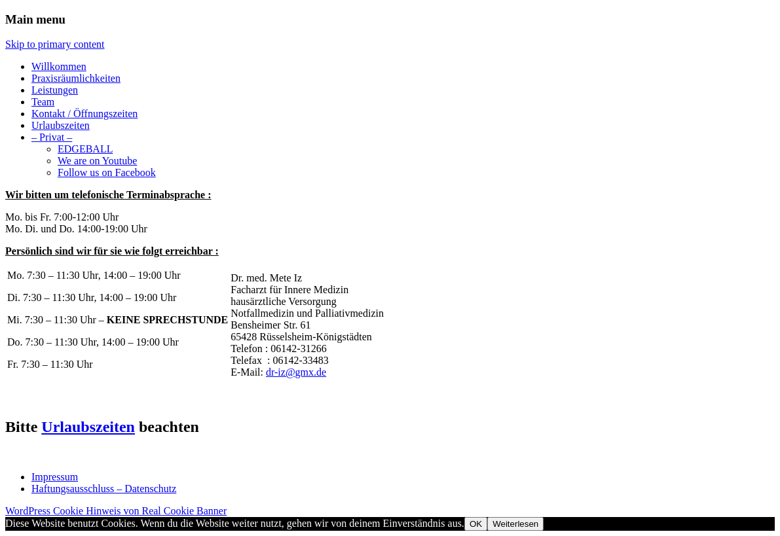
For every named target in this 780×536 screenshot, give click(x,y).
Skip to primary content (55, 44)
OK (476, 524)
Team (42, 101)
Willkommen (58, 66)
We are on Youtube (97, 160)
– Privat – (51, 137)
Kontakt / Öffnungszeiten (84, 113)
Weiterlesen (515, 524)
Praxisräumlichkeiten (76, 78)
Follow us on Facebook (107, 172)
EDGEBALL (85, 148)
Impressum (54, 476)
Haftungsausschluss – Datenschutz (103, 488)
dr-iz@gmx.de (296, 372)
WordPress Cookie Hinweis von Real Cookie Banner (116, 510)
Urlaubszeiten (60, 125)
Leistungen (54, 90)
